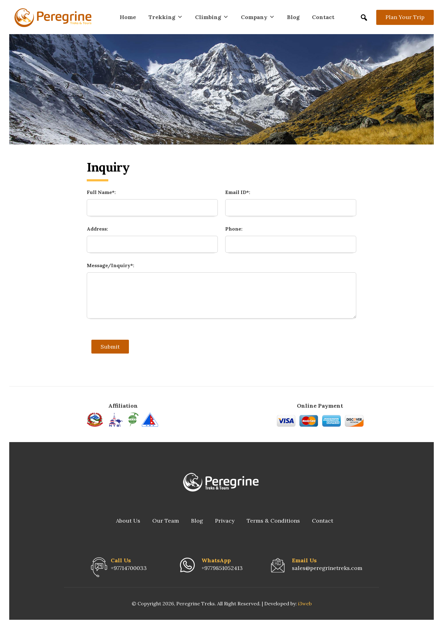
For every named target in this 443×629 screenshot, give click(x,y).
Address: (97, 229)
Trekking (165, 17)
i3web (305, 603)
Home (128, 17)
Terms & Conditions (273, 520)
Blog (293, 17)
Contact (323, 17)
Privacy (225, 520)
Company (258, 17)
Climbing (212, 17)
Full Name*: (101, 192)
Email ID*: (237, 192)
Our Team (165, 520)
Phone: (233, 229)
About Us (128, 520)
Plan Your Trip (405, 17)
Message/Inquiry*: (110, 265)
